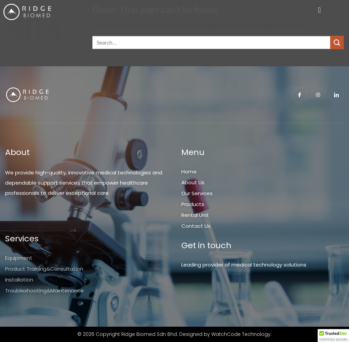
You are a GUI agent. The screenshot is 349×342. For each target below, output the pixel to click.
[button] (319, 10)
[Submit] (337, 42)
